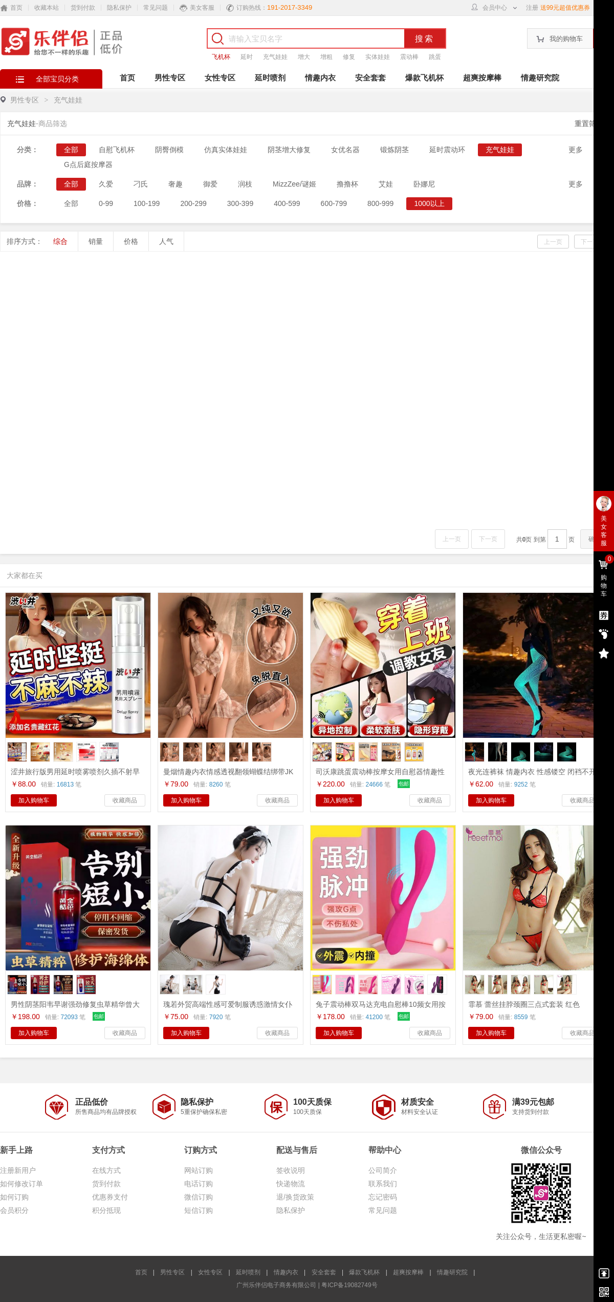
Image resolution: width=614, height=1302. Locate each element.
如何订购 (14, 1197)
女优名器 (345, 150)
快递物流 (290, 1184)
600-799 (334, 203)
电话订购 (198, 1184)
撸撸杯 (347, 184)
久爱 (106, 184)
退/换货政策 (295, 1197)
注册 (532, 7)
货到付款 (83, 7)
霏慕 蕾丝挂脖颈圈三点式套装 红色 (524, 1004)
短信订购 (198, 1210)
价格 (131, 241)
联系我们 (382, 1184)
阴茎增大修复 (289, 150)
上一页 (553, 241)
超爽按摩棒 (482, 77)
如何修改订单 (21, 1184)
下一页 (590, 241)
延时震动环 (447, 150)
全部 (71, 150)
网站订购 (198, 1170)
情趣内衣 (320, 77)
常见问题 (155, 7)
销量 (96, 241)
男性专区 (170, 77)
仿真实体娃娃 (225, 150)
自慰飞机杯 (117, 150)
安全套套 (370, 77)
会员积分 (14, 1210)
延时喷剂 (270, 77)
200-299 (193, 203)
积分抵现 (106, 1210)
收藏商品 (125, 800)
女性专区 (220, 77)
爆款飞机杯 (424, 77)
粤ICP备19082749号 (349, 1285)
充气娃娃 (275, 56)
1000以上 (429, 203)
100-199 (147, 203)
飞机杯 (221, 56)
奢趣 (175, 184)
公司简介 (382, 1170)
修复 (349, 56)
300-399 (240, 203)
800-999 (380, 203)
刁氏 (141, 184)
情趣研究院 (540, 77)
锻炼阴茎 (394, 150)
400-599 (287, 203)
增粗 (326, 56)
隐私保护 (119, 7)
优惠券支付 (110, 1197)
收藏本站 (46, 7)
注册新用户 (18, 1170)
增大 (304, 56)
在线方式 (106, 1170)
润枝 (245, 184)
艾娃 (386, 184)
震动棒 (409, 56)
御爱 (210, 184)
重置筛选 (589, 123)
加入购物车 (33, 800)
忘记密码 (382, 1197)
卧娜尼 (424, 184)
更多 (575, 150)
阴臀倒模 (169, 150)
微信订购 (198, 1197)
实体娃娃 (377, 56)
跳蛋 (435, 56)
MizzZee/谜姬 (294, 184)
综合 (60, 241)
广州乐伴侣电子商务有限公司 (276, 1285)
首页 (127, 77)
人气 (166, 241)
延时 (246, 56)
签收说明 (290, 1170)
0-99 (106, 203)
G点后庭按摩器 (88, 164)
